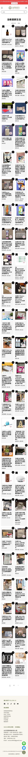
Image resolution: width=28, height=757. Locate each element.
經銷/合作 (6, 718)
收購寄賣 (17, 754)
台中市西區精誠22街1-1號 (10, 730)
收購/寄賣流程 (7, 716)
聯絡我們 (6, 721)
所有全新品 (6, 712)
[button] (2, 7)
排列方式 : (13, 23)
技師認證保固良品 (8, 711)
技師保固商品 (11, 754)
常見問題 (6, 720)
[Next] (18, 685)
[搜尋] (24, 11)
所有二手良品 (7, 714)
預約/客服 (14, 3)
